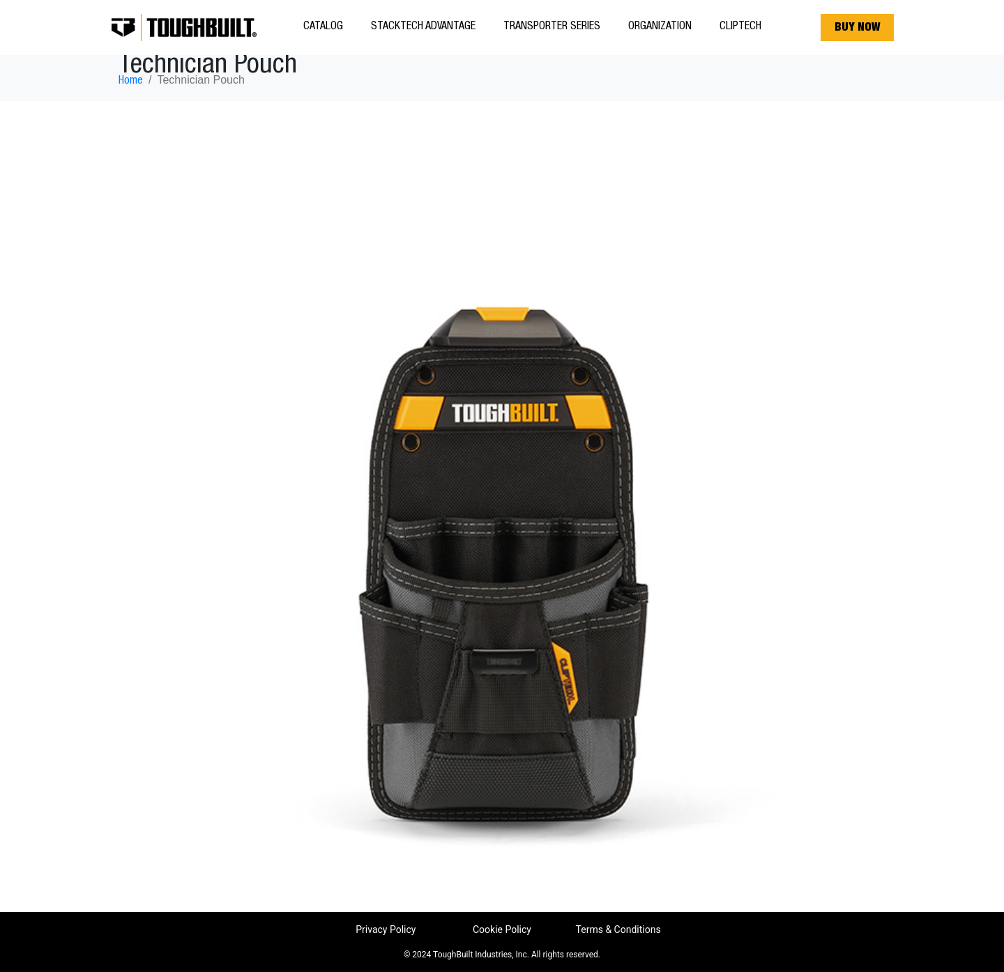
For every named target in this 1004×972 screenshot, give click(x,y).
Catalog (323, 27)
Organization (660, 27)
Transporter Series (551, 27)
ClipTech (740, 27)
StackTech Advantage (423, 27)
